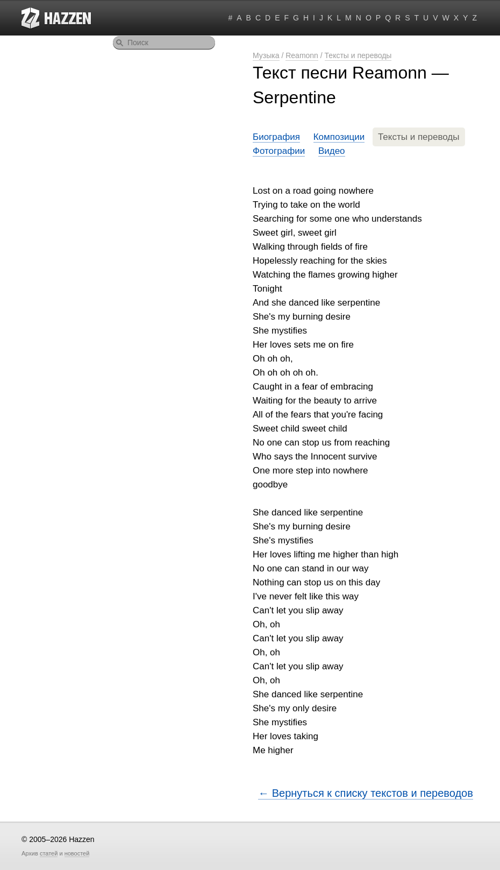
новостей (77, 853)
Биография (276, 137)
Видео (331, 151)
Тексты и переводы (358, 55)
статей (49, 853)
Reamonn (301, 55)
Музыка (266, 55)
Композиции (339, 137)
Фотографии (279, 151)
